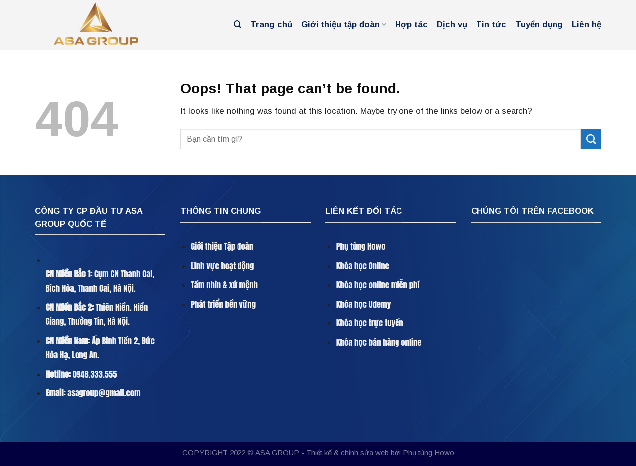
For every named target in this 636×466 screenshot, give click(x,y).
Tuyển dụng (539, 24)
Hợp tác (411, 24)
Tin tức (491, 24)
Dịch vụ (452, 24)
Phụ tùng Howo (428, 452)
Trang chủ (271, 24)
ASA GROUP (277, 452)
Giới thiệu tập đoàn (343, 25)
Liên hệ (586, 24)
